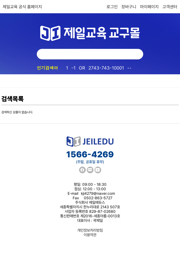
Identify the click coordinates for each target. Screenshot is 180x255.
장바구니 (128, 6)
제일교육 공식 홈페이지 (22, 6)
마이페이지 (149, 6)
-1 (73, 68)
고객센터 (169, 6)
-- (129, 68)
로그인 (112, 6)
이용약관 (90, 234)
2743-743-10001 (106, 68)
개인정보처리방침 (90, 230)
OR (82, 68)
